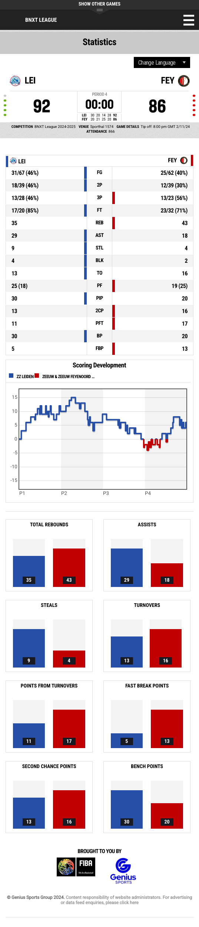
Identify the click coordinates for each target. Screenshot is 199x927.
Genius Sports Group (123, 871)
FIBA (76, 871)
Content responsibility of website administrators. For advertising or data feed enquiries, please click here (126, 900)
